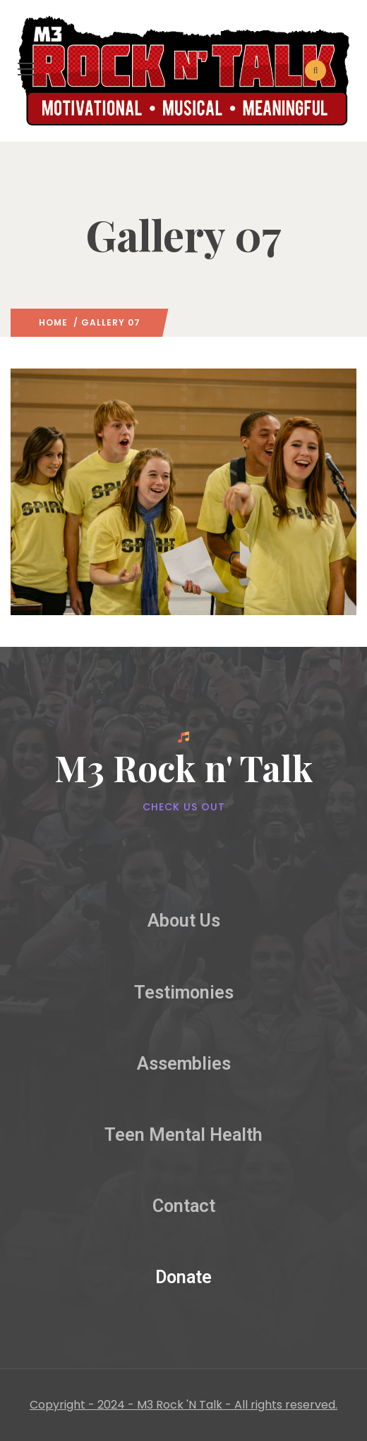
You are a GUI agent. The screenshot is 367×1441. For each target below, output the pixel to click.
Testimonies (184, 992)
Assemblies (184, 1063)
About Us (184, 920)
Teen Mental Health (183, 1135)
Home (53, 322)
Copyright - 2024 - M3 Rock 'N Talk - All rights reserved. (183, 1405)
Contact (183, 1206)
